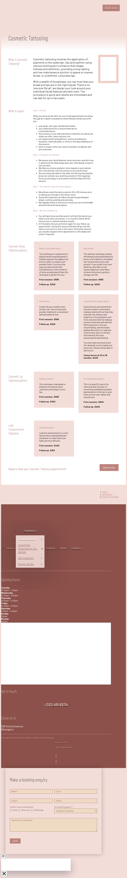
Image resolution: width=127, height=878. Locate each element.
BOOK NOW (109, 467)
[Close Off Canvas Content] (4, 874)
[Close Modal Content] (3, 856)
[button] (124, 8)
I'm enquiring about (63, 807)
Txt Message (37, 810)
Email (13, 810)
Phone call (24, 810)
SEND (15, 841)
